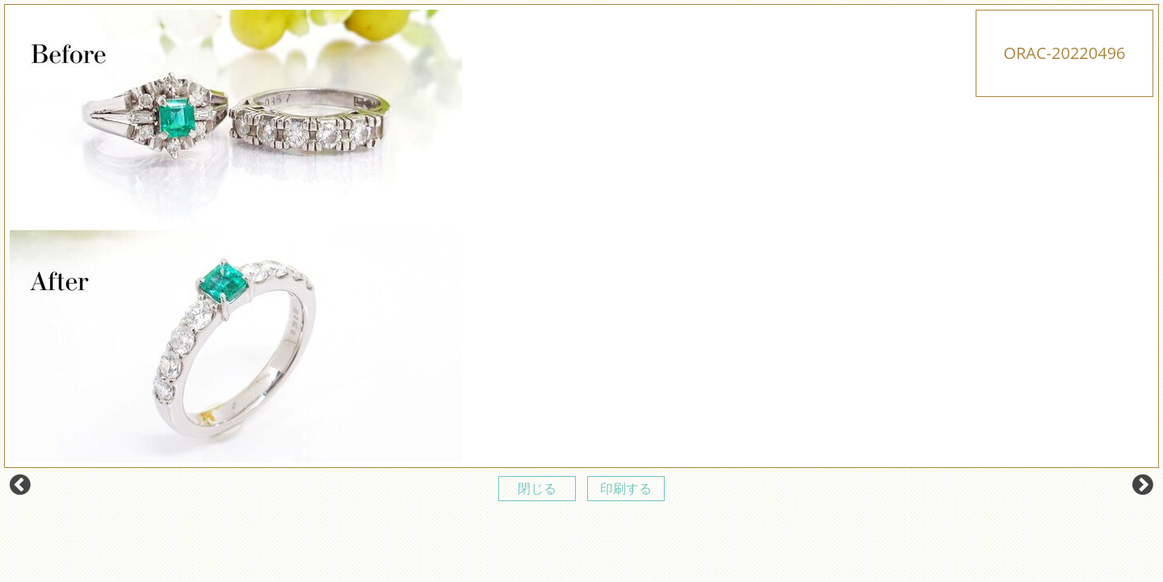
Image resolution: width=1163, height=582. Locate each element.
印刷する (626, 488)
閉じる (537, 488)
